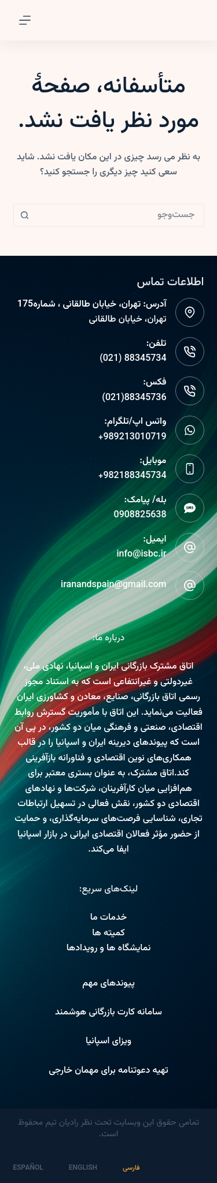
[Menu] (25, 20)
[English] (90, 1168)
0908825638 (140, 515)
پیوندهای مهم (108, 983)
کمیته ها (108, 933)
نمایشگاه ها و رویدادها (109, 948)
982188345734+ (132, 476)
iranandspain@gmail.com (113, 585)
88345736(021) (134, 398)
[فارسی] (138, 1168)
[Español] (35, 1168)
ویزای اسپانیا (108, 1041)
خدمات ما (108, 917)
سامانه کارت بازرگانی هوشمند (108, 1012)
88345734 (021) (133, 359)
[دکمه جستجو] (25, 215)
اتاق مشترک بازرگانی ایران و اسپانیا (130, 666)
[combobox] (120, 215)
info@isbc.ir (141, 554)
